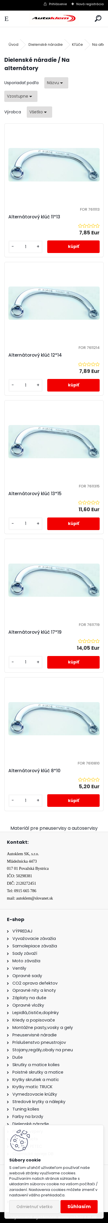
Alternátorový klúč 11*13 (34, 217)
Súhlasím (79, 1206)
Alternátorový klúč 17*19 (35, 632)
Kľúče (77, 44)
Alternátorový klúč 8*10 (34, 771)
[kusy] (25, 246)
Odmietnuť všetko (34, 1207)
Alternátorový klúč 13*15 (35, 494)
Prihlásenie (58, 4)
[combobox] (56, 82)
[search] (98, 18)
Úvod (13, 44)
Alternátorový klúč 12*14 (35, 355)
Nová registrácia (90, 4)
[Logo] (54, 18)
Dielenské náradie (46, 44)
